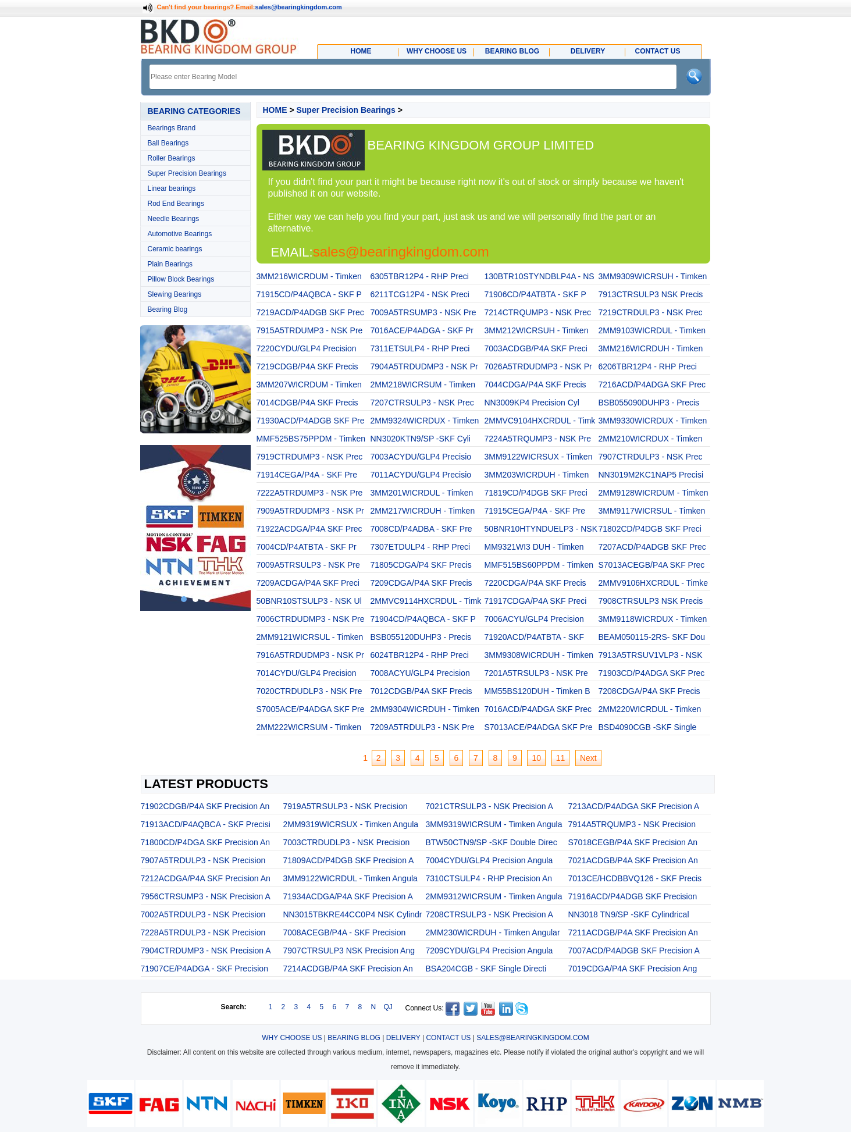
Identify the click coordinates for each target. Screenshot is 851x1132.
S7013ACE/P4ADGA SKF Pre (539, 727)
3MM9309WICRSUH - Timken (653, 276)
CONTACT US (448, 1038)
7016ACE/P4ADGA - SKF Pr (422, 330)
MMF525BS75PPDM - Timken (311, 438)
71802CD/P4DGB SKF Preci (650, 528)
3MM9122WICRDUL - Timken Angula (350, 878)
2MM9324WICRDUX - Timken (425, 420)
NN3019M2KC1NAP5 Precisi (651, 474)
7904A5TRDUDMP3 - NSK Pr (424, 366)
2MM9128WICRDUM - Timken (653, 492)
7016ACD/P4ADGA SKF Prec (538, 709)
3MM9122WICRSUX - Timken (539, 456)
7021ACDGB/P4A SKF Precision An (633, 860)
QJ (388, 1007)
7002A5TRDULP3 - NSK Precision (203, 914)
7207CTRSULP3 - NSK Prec (422, 402)
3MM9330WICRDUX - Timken (653, 420)
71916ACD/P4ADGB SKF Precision (632, 896)
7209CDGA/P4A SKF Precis (421, 583)
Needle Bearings (174, 219)
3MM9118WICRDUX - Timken (653, 619)
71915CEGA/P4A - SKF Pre (535, 510)
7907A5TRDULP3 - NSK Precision (203, 860)
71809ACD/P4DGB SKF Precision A (348, 860)
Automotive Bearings (180, 234)
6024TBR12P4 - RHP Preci (420, 655)
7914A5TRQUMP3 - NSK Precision (632, 824)
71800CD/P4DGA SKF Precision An (205, 842)
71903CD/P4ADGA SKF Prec (652, 673)
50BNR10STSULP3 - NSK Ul (309, 601)
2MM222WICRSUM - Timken (309, 727)
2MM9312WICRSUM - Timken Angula (494, 896)
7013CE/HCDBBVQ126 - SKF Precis (635, 878)
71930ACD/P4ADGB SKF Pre (311, 420)
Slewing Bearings (175, 294)
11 (560, 758)
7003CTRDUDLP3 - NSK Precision (346, 842)
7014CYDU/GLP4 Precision (307, 673)
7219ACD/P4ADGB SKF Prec (310, 312)
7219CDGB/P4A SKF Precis (307, 366)
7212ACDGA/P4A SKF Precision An (205, 878)
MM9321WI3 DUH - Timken (534, 546)
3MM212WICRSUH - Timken (537, 330)
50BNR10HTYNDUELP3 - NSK (541, 528)
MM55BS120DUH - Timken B (537, 691)
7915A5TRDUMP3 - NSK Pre (310, 330)
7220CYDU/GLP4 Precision (307, 348)
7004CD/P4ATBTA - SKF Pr (307, 546)
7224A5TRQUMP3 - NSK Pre (538, 438)
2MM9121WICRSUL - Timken (310, 637)
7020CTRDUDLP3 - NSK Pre (309, 691)
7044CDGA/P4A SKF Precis (535, 384)
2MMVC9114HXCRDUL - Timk (426, 601)
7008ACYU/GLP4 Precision (420, 673)
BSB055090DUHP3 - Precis (649, 402)
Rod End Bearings (176, 204)
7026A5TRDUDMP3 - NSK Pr (538, 366)
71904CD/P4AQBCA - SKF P (423, 619)
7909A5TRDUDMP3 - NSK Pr (310, 510)
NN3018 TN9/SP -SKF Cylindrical (628, 914)
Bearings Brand (172, 128)
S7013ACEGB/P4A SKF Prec (652, 564)
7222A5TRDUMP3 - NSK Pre (310, 492)
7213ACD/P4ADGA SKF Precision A (634, 806)
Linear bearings (172, 188)
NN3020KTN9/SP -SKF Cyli (421, 438)
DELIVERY (403, 1038)
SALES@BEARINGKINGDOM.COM (532, 1038)
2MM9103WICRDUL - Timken (652, 330)
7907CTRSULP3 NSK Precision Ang (349, 950)
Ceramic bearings (175, 249)
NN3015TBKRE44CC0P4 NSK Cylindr (352, 914)
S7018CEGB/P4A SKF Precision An (633, 842)
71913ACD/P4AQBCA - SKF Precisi (205, 824)
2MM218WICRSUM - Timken (423, 384)
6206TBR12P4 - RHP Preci (648, 366)
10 (536, 758)
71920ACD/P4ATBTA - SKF (534, 637)
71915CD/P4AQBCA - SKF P (309, 294)
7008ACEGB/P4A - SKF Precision (344, 932)
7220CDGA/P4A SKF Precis (535, 583)
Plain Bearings (170, 264)
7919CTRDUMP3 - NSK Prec (310, 456)
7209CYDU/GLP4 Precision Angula (489, 950)
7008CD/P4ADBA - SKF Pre (421, 528)
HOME (275, 110)
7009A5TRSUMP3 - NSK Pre (423, 312)
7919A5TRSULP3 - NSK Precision (345, 806)
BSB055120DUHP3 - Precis (421, 637)
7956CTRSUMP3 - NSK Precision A (205, 896)
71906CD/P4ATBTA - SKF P (535, 294)
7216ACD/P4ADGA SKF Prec (652, 384)
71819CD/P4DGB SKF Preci (536, 492)
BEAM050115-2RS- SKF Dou (652, 637)
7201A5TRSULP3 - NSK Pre (536, 673)
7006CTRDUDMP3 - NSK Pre (311, 619)
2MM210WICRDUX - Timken (651, 438)
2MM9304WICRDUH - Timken (425, 709)
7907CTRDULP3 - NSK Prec (651, 456)
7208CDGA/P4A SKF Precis (649, 691)
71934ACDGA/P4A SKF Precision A (348, 896)
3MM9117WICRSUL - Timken (652, 510)
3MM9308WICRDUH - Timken (539, 655)
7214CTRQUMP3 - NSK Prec (538, 312)
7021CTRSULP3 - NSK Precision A (489, 806)
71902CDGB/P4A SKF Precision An (205, 806)
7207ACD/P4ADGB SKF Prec (652, 546)
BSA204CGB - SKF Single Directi (486, 968)
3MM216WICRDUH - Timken (651, 348)
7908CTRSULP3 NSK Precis (651, 601)
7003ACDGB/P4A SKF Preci (536, 348)
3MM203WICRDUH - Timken (537, 474)
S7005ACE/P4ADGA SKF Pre (311, 709)
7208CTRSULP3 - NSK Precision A (489, 914)
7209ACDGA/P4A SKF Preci (308, 583)
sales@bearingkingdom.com (298, 6)
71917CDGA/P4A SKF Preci (536, 601)
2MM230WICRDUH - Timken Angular (493, 932)
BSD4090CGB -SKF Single (648, 727)
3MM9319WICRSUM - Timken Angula (494, 824)
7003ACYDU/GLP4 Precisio (421, 456)
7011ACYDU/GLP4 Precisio (421, 474)
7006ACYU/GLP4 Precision (534, 619)
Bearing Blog (168, 309)
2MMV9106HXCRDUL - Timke (653, 583)
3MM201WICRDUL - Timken (422, 492)
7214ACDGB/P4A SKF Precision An (348, 968)
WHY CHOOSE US (292, 1038)
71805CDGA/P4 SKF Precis (421, 564)
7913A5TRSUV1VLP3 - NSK (651, 655)
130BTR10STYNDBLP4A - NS (539, 276)
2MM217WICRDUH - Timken (423, 510)
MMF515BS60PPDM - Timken (539, 564)
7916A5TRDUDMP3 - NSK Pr (310, 655)
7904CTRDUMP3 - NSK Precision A (206, 950)
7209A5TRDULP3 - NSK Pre (423, 727)
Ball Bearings (168, 143)
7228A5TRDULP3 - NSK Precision (203, 932)
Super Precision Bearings (187, 173)
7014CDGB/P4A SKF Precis (307, 402)
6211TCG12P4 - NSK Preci (420, 294)
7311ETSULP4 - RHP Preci (420, 348)
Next (588, 758)
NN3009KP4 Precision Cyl (532, 402)
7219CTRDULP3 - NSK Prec (651, 312)
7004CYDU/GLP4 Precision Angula (489, 860)
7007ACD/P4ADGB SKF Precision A (634, 950)
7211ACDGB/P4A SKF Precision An (633, 932)
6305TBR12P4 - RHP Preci (420, 276)
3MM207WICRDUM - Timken (309, 384)
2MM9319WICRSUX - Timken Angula (351, 824)
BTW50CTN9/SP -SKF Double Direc (491, 842)
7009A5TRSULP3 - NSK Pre (308, 564)
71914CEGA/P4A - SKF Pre (307, 474)
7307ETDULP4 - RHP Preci (421, 546)
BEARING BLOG (353, 1038)
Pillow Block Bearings (181, 279)
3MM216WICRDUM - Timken (309, 276)
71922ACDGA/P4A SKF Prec (309, 528)
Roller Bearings (171, 158)
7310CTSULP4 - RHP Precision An (489, 878)
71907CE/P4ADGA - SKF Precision (204, 968)
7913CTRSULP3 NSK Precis (651, 294)
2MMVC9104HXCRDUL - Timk (540, 420)
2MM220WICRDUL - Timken (650, 709)
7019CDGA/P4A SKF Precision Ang (632, 968)
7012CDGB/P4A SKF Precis (421, 691)
